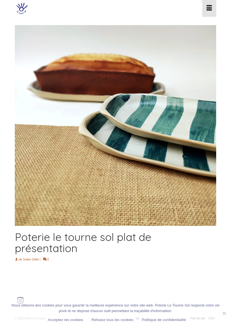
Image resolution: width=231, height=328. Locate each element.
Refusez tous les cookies (112, 320)
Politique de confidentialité (164, 320)
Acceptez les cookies (65, 320)
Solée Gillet (31, 259)
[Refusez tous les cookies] (224, 313)
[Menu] (209, 8)
